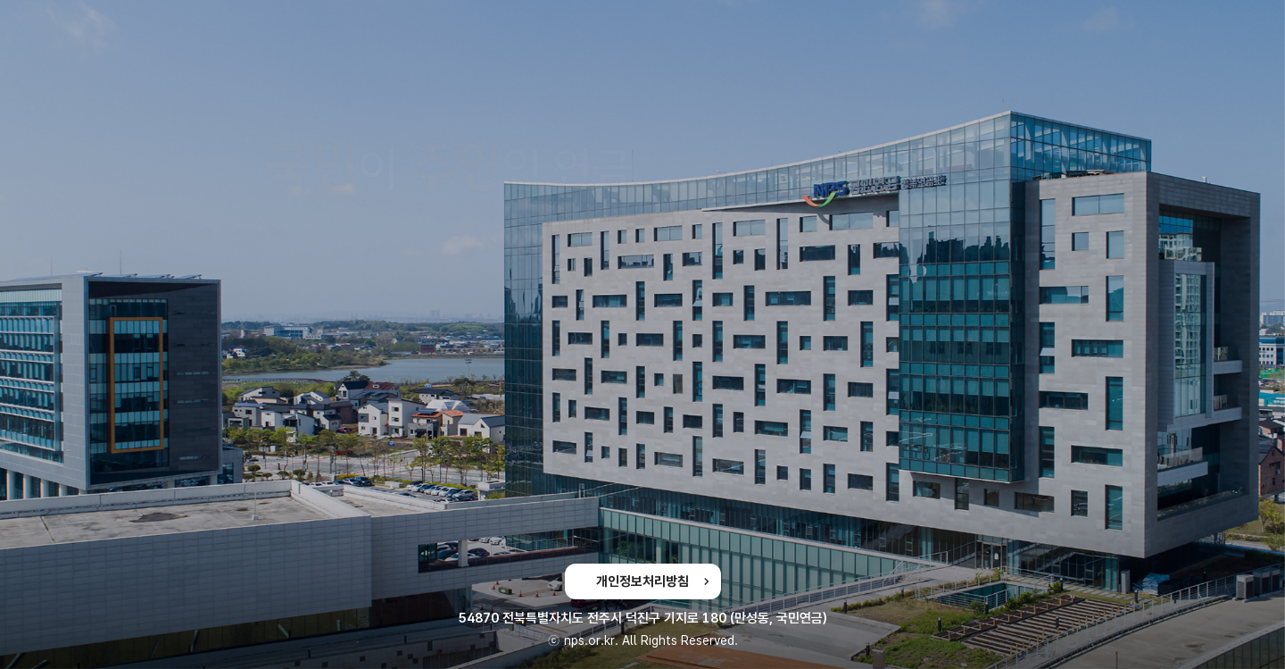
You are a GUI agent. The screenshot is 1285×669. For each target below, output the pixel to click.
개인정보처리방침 (642, 581)
